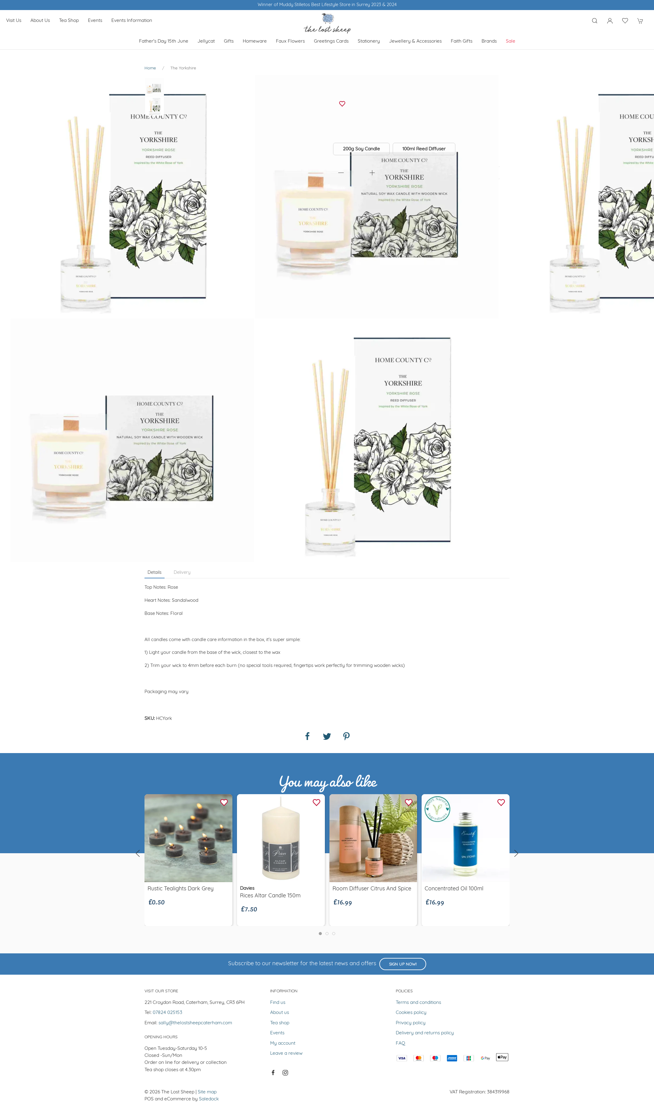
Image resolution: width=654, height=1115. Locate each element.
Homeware (255, 41)
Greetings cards (331, 41)
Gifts (229, 41)
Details (155, 572)
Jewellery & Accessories (415, 41)
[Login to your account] (609, 20)
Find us (277, 1002)
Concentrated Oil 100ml (454, 888)
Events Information (131, 20)
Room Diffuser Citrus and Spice (371, 888)
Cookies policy (411, 1012)
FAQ (400, 1043)
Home (150, 68)
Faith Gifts (461, 41)
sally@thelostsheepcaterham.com (195, 1023)
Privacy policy (411, 1023)
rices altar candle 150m (270, 896)
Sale (510, 41)
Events (95, 20)
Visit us (13, 20)
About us (40, 20)
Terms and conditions (418, 1002)
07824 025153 (167, 1012)
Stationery (369, 41)
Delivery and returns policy (425, 1033)
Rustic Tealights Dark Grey (181, 888)
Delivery (182, 572)
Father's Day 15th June (163, 41)
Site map (207, 1092)
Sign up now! (402, 964)
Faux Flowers (290, 41)
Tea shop (69, 20)
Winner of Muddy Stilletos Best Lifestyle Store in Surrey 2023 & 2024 (327, 5)
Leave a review (286, 1053)
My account (282, 1043)
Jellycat (206, 41)
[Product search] (594, 20)
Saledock (209, 1099)
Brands (489, 41)
